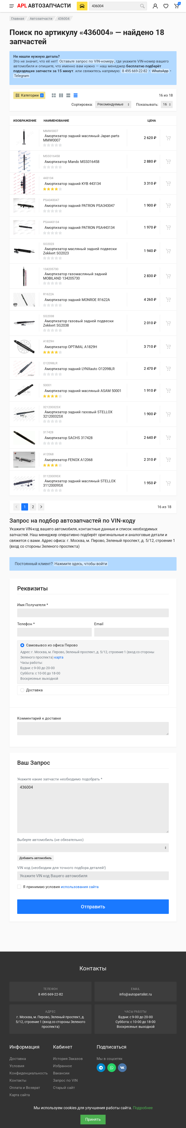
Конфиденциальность (28, 1073)
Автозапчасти (41, 19)
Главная (17, 19)
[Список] (68, 95)
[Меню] (11, 6)
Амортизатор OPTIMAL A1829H (71, 347)
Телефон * (26, 624)
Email (98, 624)
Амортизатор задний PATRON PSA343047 (80, 205)
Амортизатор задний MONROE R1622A (77, 300)
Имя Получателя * (32, 605)
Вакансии (61, 1073)
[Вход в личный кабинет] (155, 6)
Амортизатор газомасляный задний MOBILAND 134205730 (75, 276)
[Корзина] (176, 6)
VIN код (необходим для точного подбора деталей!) (61, 868)
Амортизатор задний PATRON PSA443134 (80, 227)
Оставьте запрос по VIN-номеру (86, 61)
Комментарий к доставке (39, 718)
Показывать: (147, 104)
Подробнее (143, 1108)
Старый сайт (64, 1088)
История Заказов (68, 1059)
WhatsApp (160, 71)
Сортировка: (82, 104)
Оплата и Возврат (24, 1088)
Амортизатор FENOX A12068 (69, 460)
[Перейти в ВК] (122, 1067)
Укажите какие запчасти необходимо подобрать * (59, 779)
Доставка (17, 1059)
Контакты (17, 1080)
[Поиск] (142, 6)
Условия (16, 1066)
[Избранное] (166, 6)
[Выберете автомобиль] (82, 6)
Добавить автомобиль (35, 858)
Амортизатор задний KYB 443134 (73, 184)
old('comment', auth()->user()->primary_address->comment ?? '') (93, 728)
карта (58, 657)
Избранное (62, 1066)
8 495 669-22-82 (134, 71)
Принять (93, 1119)
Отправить (93, 907)
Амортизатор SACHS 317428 (69, 438)
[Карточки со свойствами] (61, 95)
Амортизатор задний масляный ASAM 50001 (83, 391)
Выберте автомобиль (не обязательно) (50, 840)
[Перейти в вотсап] (111, 1067)
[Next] (41, 507)
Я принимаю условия (61, 887)
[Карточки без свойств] (53, 95)
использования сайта (80, 887)
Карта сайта (19, 1095)
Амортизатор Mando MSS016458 (72, 162)
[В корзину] (168, 138)
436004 (93, 808)
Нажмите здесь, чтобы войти (80, 563)
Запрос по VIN (65, 1080)
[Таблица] (75, 95)
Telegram (21, 76)
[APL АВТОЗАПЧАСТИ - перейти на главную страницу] (44, 6)
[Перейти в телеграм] (101, 1067)
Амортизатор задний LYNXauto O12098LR (80, 369)
